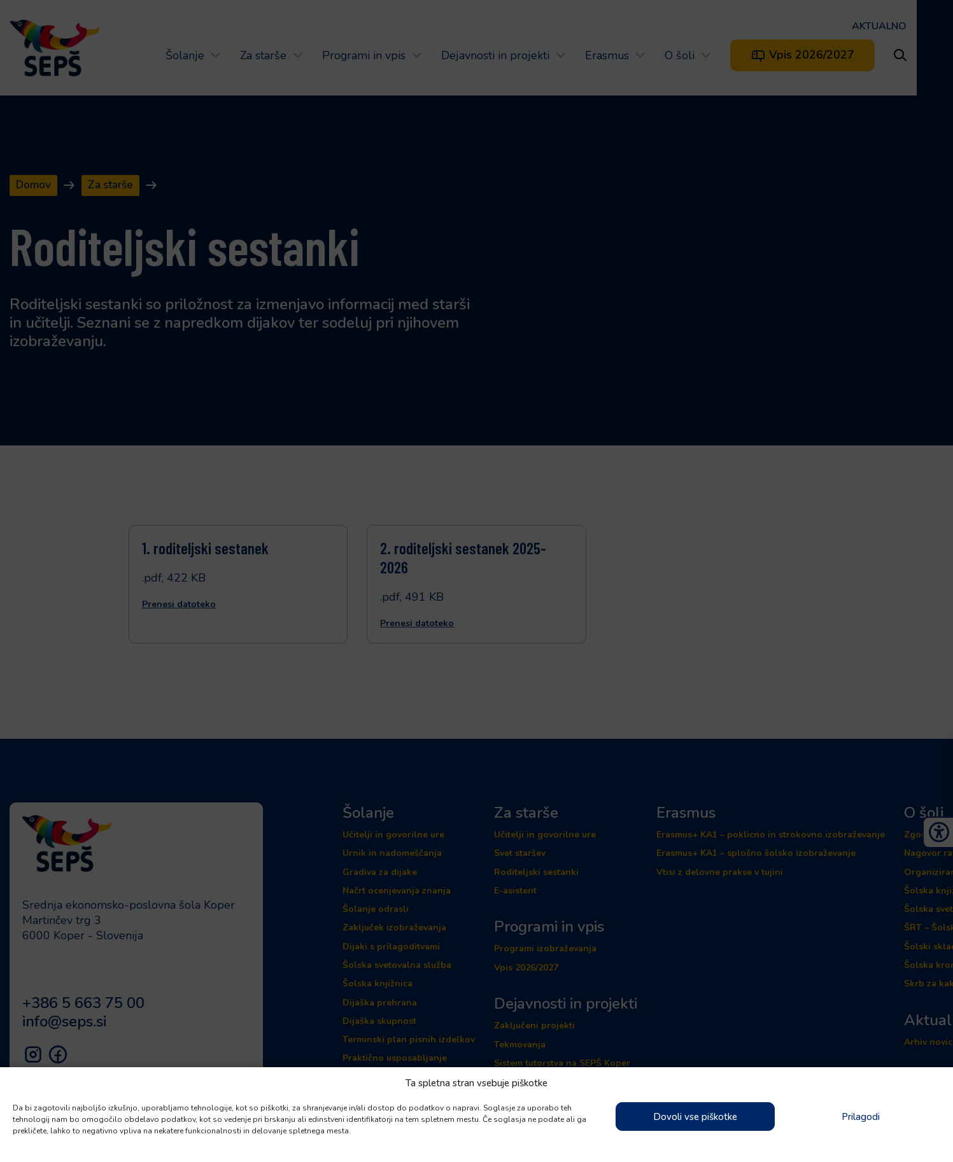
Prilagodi (861, 1116)
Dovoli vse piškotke (695, 1116)
